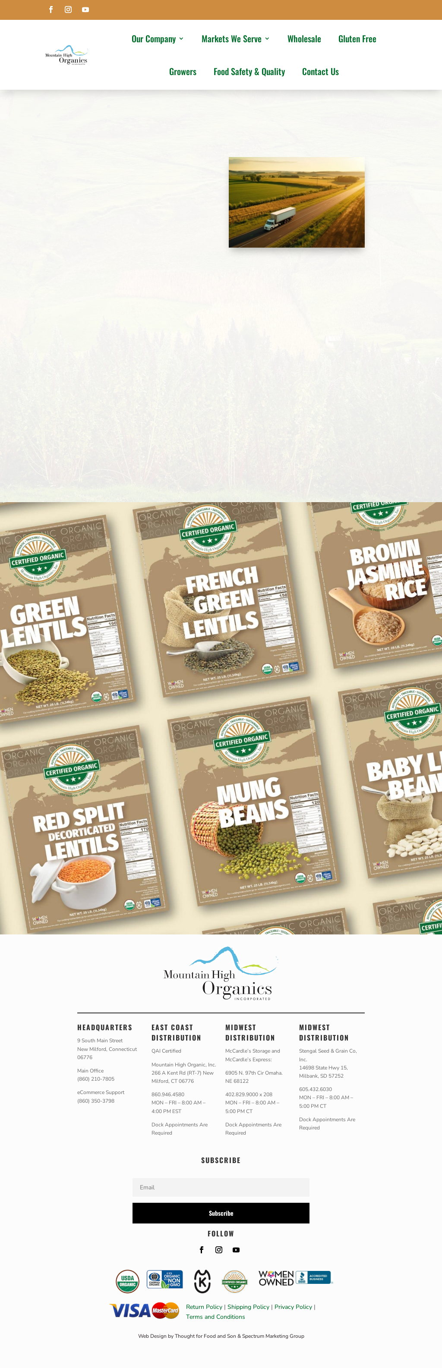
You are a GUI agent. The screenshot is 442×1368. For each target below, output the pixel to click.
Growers (182, 71)
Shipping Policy (248, 1307)
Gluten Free (357, 38)
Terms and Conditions (215, 1317)
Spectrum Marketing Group (273, 1336)
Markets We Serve (232, 38)
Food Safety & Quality (249, 71)
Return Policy (204, 1307)
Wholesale (304, 38)
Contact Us (320, 71)
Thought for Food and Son (205, 1336)
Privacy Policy (293, 1307)
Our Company (154, 38)
